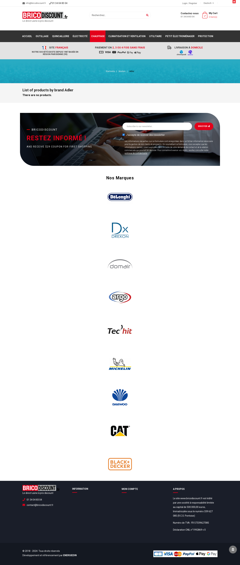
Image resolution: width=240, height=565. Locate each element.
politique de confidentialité (136, 153)
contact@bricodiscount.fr (40, 505)
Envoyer (204, 126)
